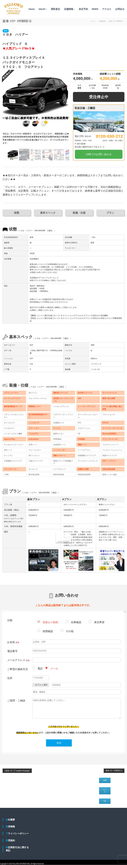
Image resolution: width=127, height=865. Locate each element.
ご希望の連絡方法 (17, 669)
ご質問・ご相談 (16, 700)
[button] (66, 109)
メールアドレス (18, 660)
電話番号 (12, 651)
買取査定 (55, 9)
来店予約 (83, 9)
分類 (9, 620)
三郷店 (91, 108)
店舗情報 (68, 9)
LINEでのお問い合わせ (99, 154)
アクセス (106, 9)
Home (32, 9)
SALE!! (42, 9)
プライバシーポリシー (17, 833)
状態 (16, 212)
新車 (5, 31)
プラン (110, 212)
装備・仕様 (79, 212)
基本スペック (48, 212)
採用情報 (10, 826)
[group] (36, 109)
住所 (9, 678)
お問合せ (119, 9)
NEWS (95, 9)
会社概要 (10, 819)
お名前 (13, 642)
